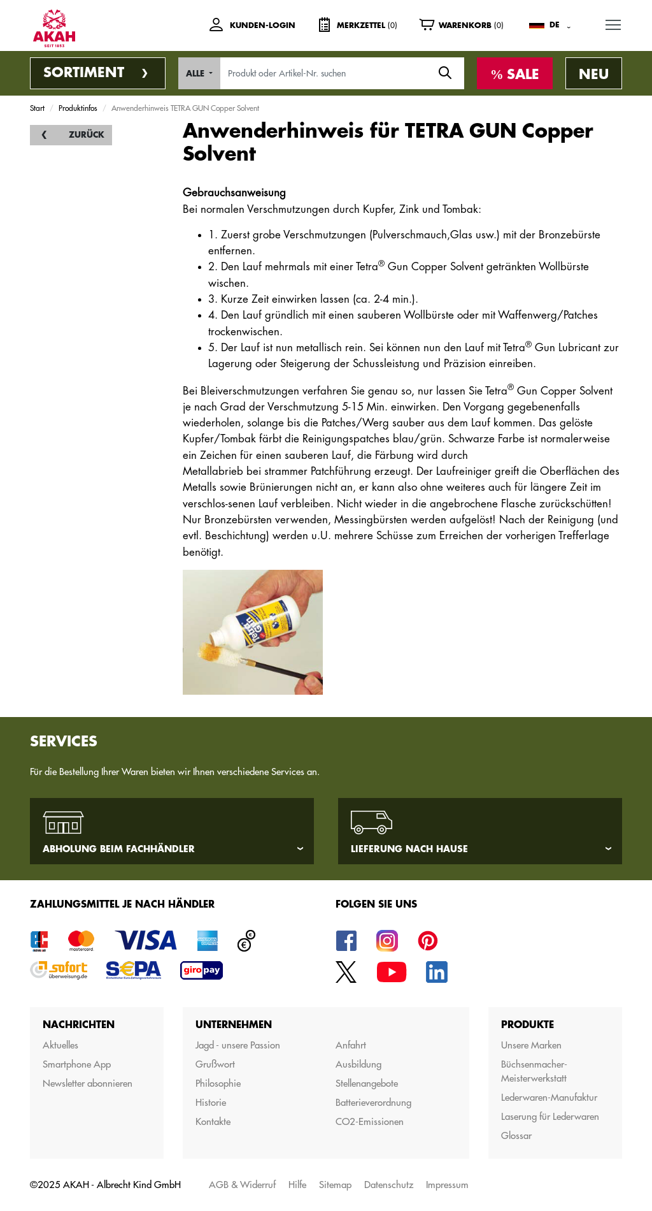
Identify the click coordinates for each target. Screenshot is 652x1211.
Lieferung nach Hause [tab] (409, 849)
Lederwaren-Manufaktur (549, 1097)
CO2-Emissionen (370, 1121)
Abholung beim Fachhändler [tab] (119, 849)
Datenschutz (388, 1184)
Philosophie (218, 1083)
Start (37, 108)
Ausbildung (358, 1064)
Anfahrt (351, 1045)
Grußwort (215, 1064)
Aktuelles (60, 1045)
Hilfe (297, 1184)
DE (554, 25)
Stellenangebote (367, 1083)
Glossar (516, 1135)
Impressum (447, 1184)
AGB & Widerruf (242, 1184)
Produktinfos (78, 108)
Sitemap (335, 1184)
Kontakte (212, 1121)
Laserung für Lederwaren (550, 1116)
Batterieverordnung (373, 1102)
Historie (210, 1102)
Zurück (86, 135)
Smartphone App (77, 1064)
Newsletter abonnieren (87, 1083)
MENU (614, 22)
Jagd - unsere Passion (237, 1045)
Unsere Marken (531, 1045)
